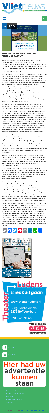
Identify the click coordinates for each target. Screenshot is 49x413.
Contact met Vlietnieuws (14, 391)
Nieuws (12, 26)
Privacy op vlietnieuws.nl (14, 399)
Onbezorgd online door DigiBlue (32, 410)
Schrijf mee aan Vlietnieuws (15, 393)
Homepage (9, 396)
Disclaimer (9, 402)
